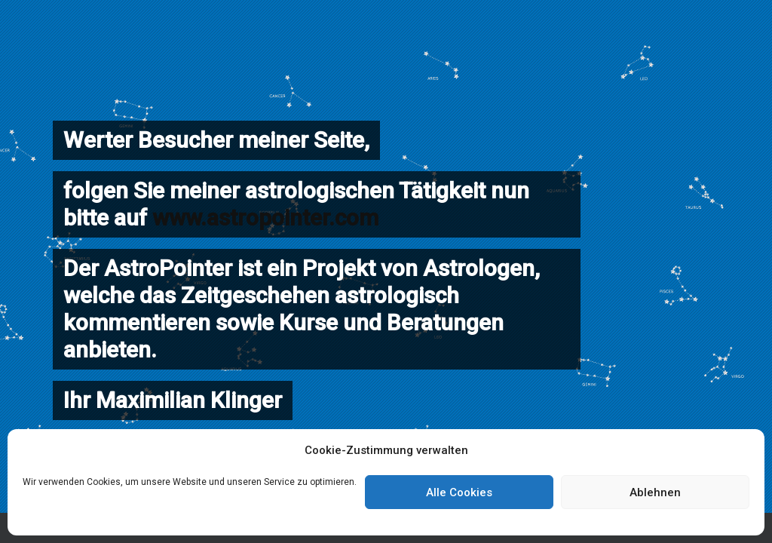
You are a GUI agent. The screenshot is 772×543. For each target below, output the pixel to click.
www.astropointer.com (265, 217)
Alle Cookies (459, 492)
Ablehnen (655, 492)
